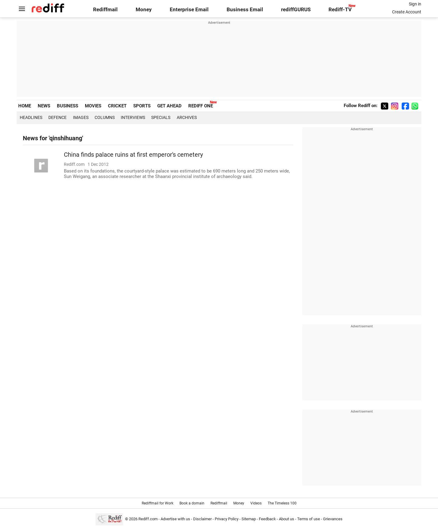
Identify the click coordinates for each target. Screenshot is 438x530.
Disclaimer (202, 519)
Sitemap (249, 519)
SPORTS (142, 106)
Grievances (332, 519)
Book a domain (191, 503)
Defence (57, 117)
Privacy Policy (226, 519)
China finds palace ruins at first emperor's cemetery (133, 154)
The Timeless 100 (282, 503)
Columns (105, 117)
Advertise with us (175, 519)
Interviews (133, 117)
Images (81, 117)
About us (286, 519)
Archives (187, 117)
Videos (256, 503)
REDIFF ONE (200, 106)
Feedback (267, 519)
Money (144, 9)
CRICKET (117, 106)
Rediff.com (148, 519)
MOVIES (93, 106)
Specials (160, 117)
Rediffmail (105, 9)
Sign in (415, 4)
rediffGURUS (296, 9)
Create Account (406, 11)
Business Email (245, 9)
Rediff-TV (340, 9)
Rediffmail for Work (157, 503)
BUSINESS (67, 106)
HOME (24, 106)
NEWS (44, 106)
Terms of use (308, 519)
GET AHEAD (169, 106)
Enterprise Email (189, 9)
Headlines (31, 117)
